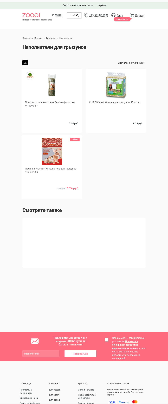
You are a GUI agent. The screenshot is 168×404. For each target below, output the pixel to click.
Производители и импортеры (87, 396)
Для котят (54, 395)
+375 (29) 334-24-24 (98, 13)
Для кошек (54, 389)
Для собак (54, 400)
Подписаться (80, 352)
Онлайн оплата (86, 389)
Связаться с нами (29, 398)
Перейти (102, 3)
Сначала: (123, 61)
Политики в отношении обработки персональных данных (125, 343)
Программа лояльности (26, 391)
